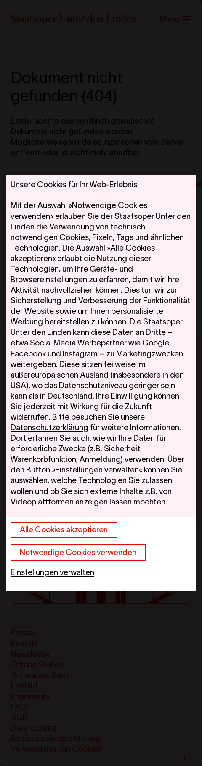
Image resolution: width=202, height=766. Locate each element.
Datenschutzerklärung (49, 427)
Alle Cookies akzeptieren (64, 529)
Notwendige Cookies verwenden (78, 552)
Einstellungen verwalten (52, 572)
